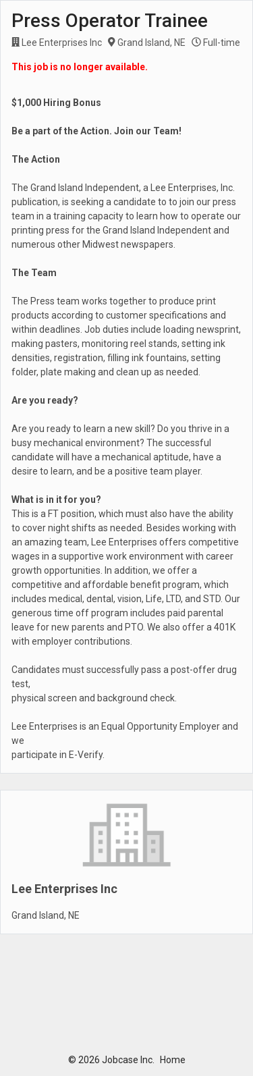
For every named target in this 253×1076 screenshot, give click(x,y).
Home (173, 1059)
